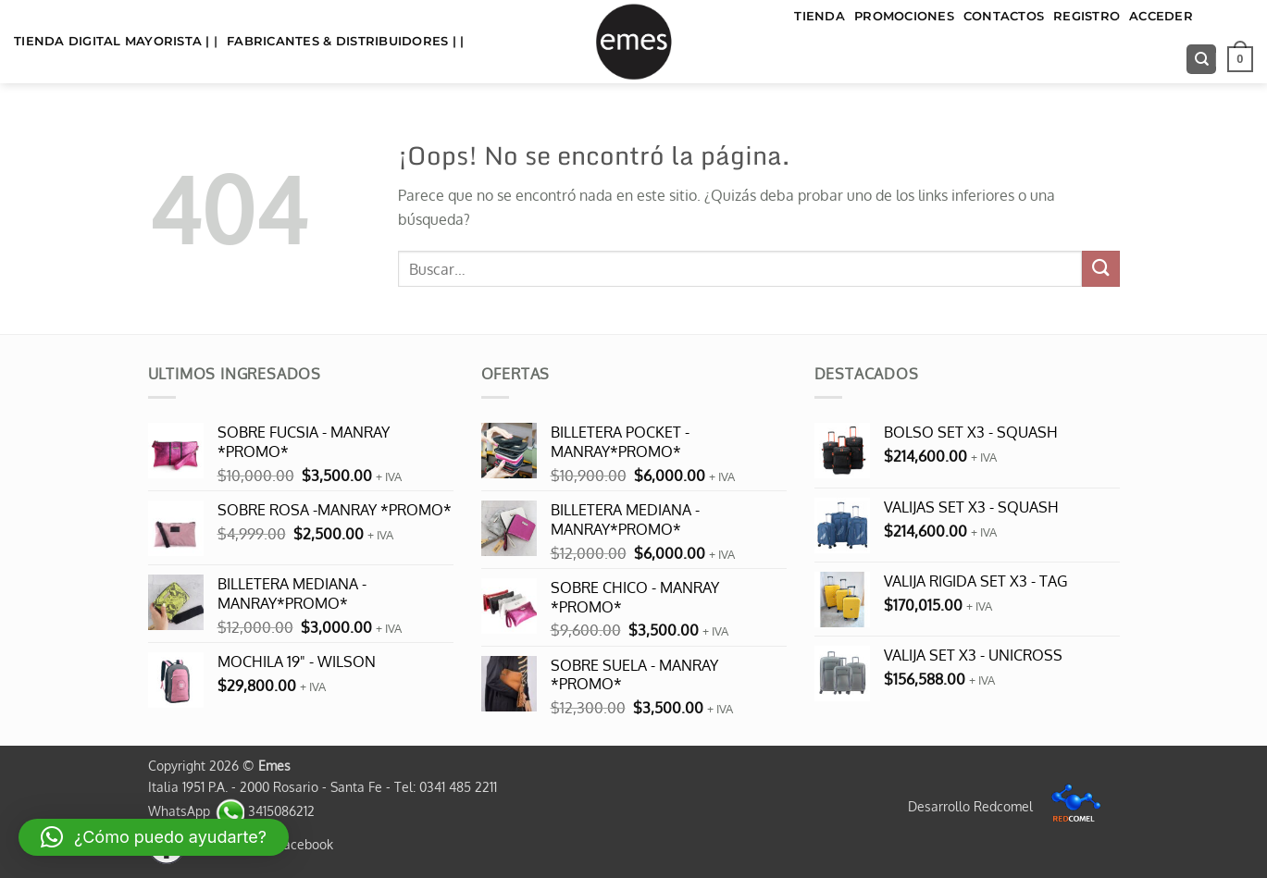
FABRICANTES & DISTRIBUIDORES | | (345, 41)
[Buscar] (1201, 59)
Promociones (904, 16)
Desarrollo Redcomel (1009, 806)
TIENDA (819, 16)
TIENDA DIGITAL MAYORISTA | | (115, 41)
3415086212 (264, 810)
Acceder (1161, 16)
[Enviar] (1100, 269)
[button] (1240, 59)
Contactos (1003, 16)
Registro (1086, 16)
